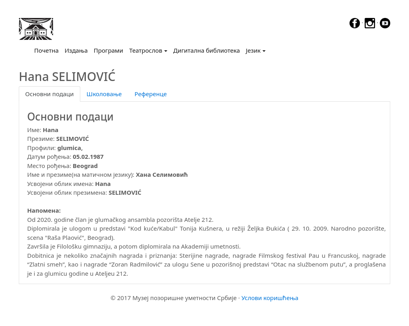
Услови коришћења (269, 298)
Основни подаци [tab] (49, 94)
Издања (76, 50)
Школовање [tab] (104, 94)
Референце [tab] (151, 94)
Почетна (48, 49)
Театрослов (145, 50)
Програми (108, 50)
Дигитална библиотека (206, 50)
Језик (253, 50)
